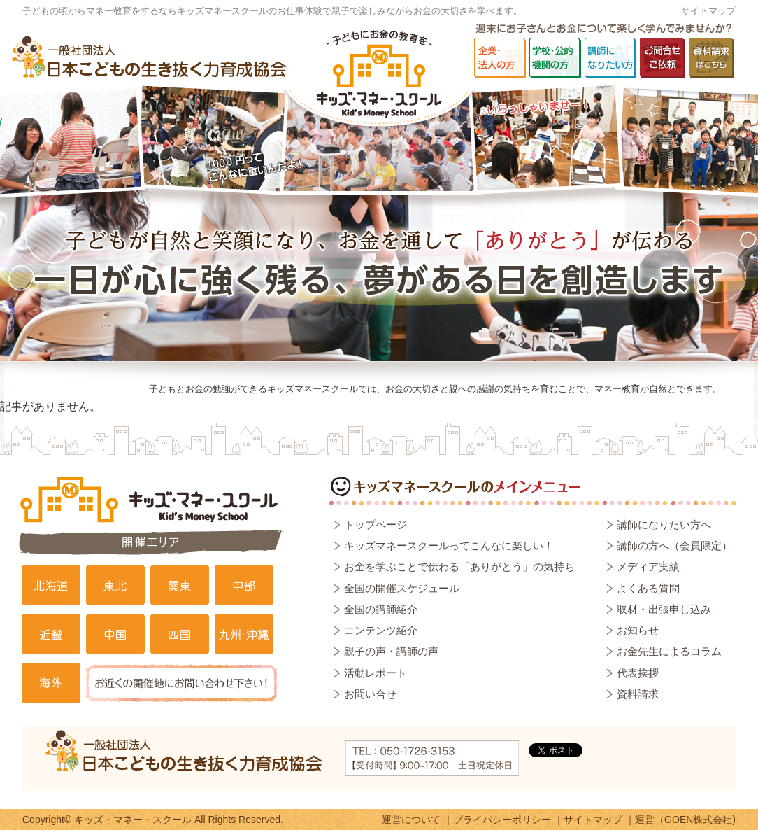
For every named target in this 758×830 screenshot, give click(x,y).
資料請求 (638, 694)
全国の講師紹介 (380, 609)
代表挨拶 (638, 673)
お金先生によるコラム (669, 651)
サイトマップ (708, 11)
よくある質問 (648, 588)
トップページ (375, 524)
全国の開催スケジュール (401, 588)
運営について (411, 819)
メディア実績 (648, 566)
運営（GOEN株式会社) (685, 819)
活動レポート (375, 673)
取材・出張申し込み (664, 609)
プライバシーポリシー (502, 819)
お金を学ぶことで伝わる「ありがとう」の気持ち (459, 566)
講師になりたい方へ (664, 524)
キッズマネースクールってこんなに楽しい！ (449, 545)
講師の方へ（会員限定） (674, 545)
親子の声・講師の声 (391, 651)
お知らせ (638, 630)
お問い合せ (370, 694)
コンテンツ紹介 (380, 630)
